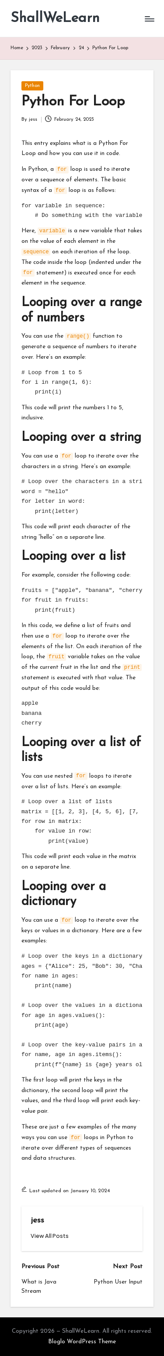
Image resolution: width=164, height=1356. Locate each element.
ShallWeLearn (55, 18)
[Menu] (149, 18)
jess (37, 1220)
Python (32, 85)
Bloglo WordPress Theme (82, 1342)
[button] (50, 1236)
